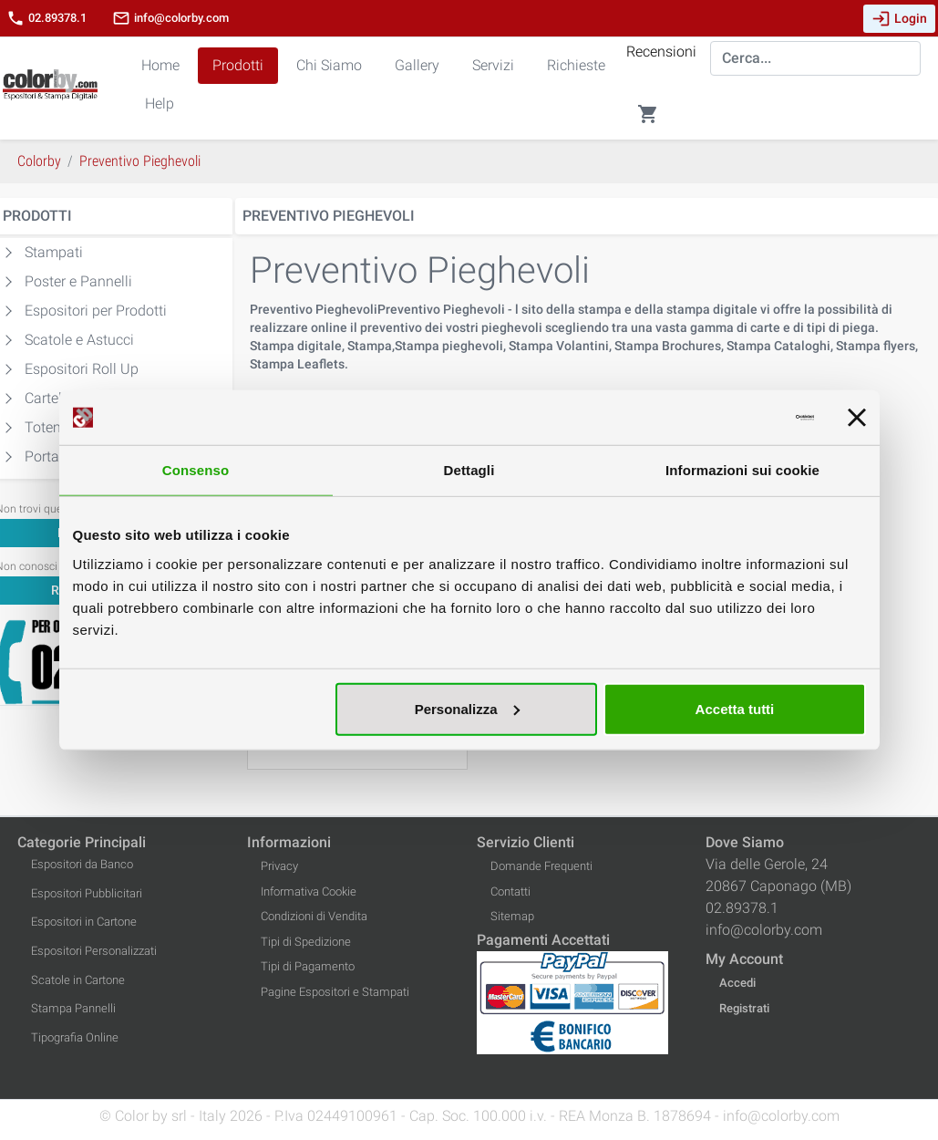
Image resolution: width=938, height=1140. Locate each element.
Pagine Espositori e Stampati (335, 992)
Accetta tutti (735, 708)
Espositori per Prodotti (96, 310)
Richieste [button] (576, 65)
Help (159, 103)
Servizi (493, 65)
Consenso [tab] (195, 470)
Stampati (54, 252)
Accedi (737, 983)
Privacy (279, 866)
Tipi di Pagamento (308, 966)
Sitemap (512, 916)
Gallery (417, 65)
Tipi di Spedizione (306, 941)
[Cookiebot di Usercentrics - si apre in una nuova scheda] (734, 417)
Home (160, 65)
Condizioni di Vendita (314, 916)
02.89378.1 (46, 18)
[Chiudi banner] (857, 418)
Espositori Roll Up (82, 369)
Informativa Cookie (308, 891)
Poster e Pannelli (78, 281)
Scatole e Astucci (79, 339)
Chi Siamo (329, 65)
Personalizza (467, 708)
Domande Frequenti (541, 866)
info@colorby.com (170, 18)
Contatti (510, 891)
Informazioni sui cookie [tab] (742, 470)
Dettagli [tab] (469, 470)
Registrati (744, 1008)
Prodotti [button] (237, 65)
